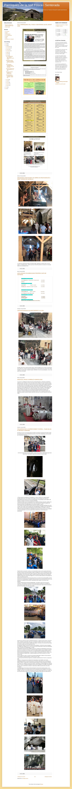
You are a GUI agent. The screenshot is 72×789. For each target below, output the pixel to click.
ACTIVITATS (7, 31)
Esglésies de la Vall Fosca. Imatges (62, 24)
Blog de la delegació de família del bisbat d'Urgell (9, 25)
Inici (35, 776)
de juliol (7, 53)
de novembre (8, 47)
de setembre (8, 50)
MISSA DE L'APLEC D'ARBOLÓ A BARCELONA (29, 379)
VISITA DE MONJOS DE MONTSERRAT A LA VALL (30, 310)
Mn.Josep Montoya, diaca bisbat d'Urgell (62, 82)
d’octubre (7, 49)
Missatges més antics (48, 776)
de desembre (8, 46)
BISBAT (6, 32)
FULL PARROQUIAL (8, 35)
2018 (6, 45)
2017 (6, 87)
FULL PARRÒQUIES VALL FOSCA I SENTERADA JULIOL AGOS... (10, 57)
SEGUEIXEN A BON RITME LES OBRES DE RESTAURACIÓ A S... (10, 62)
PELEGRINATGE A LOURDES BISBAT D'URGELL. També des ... (9, 76)
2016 (6, 88)
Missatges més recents (21, 776)
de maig (7, 79)
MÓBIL (6, 37)
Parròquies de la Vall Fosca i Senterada (32, 5)
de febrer (7, 83)
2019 (6, 43)
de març (7, 82)
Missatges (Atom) (25, 778)
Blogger (42, 784)
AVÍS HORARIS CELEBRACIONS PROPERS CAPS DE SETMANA (10, 66)
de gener (7, 85)
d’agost (7, 52)
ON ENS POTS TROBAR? (9, 39)
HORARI (6, 36)
